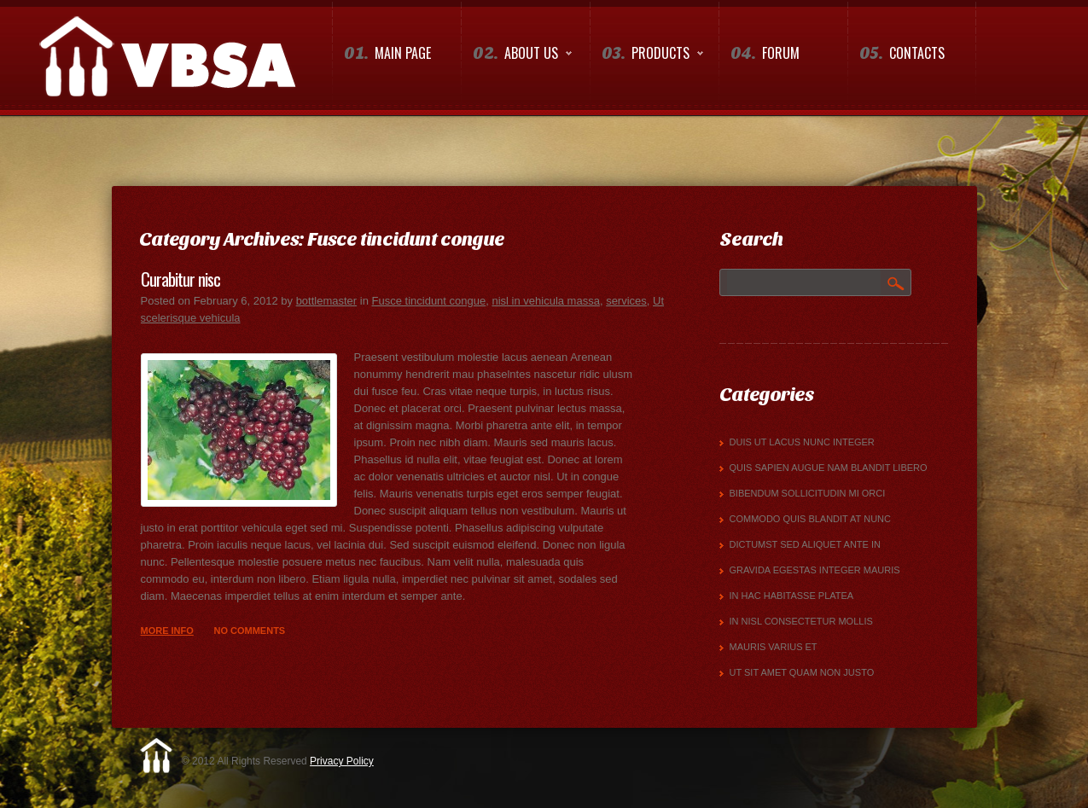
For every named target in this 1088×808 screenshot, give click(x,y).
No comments (249, 630)
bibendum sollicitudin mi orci (808, 493)
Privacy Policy (342, 761)
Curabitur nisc (180, 279)
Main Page (387, 53)
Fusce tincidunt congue (429, 300)
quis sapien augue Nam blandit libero (829, 467)
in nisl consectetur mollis (801, 621)
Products (647, 57)
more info (167, 630)
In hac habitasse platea (792, 595)
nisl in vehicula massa (545, 300)
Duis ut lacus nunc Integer (802, 442)
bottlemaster (327, 300)
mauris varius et (773, 647)
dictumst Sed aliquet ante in (805, 544)
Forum (765, 53)
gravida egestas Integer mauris (815, 570)
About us (517, 57)
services (626, 300)
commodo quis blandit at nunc (810, 519)
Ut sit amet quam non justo (802, 672)
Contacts (902, 53)
